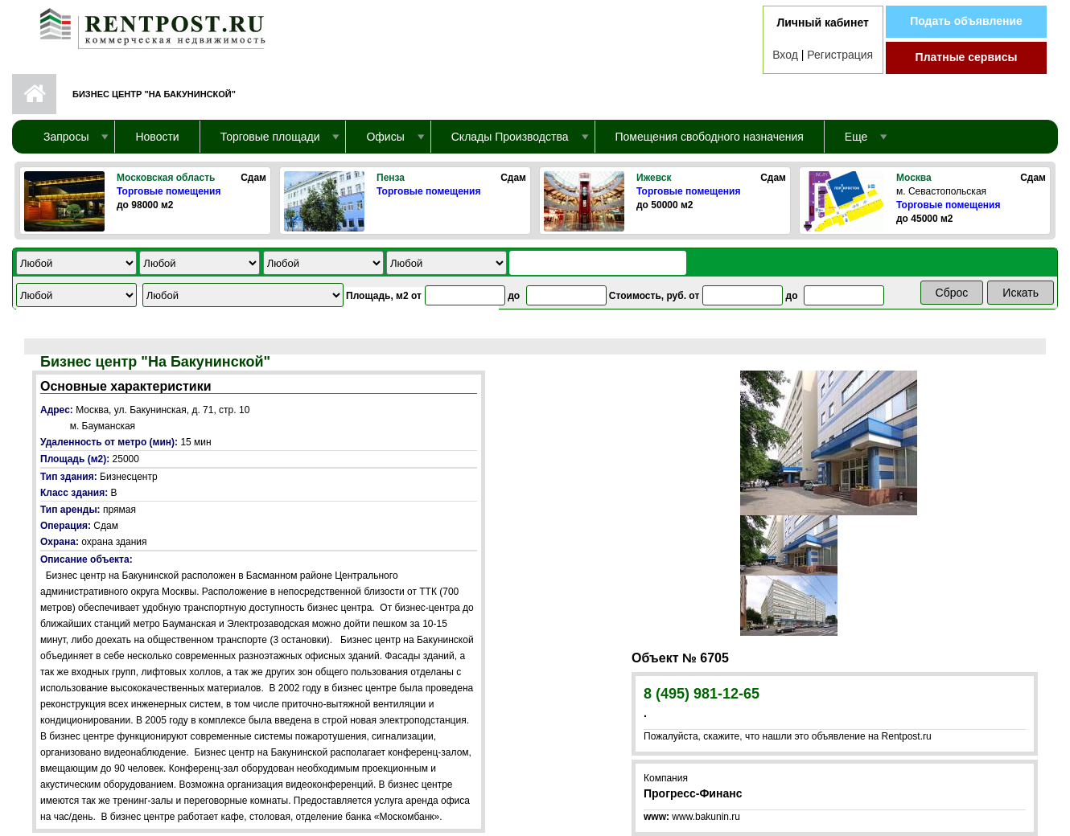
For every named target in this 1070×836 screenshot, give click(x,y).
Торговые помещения (168, 191)
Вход (785, 54)
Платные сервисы (967, 57)
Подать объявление (966, 20)
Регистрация (840, 54)
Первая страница (34, 94)
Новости (157, 136)
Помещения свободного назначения (709, 136)
